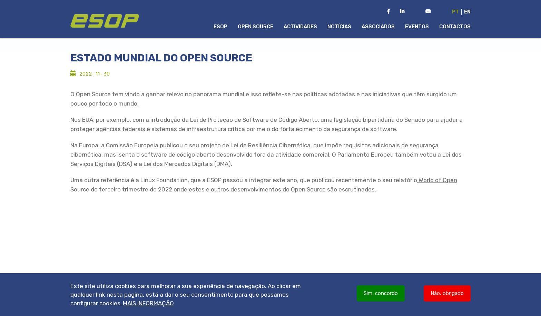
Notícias (339, 26)
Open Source (255, 26)
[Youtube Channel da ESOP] (428, 11)
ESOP (220, 26)
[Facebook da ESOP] (388, 11)
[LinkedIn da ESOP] (402, 11)
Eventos (417, 26)
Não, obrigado (447, 296)
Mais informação (148, 305)
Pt (455, 12)
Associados (378, 26)
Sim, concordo (381, 296)
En (467, 12)
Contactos (455, 26)
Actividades (300, 26)
